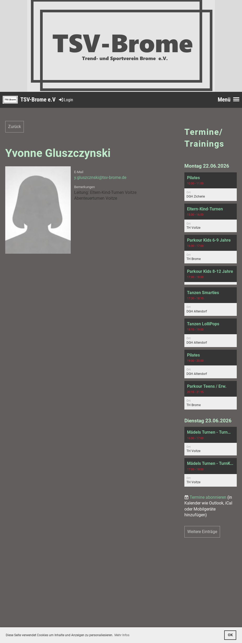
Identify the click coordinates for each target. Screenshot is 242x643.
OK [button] (230, 635)
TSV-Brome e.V (38, 99)
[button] (210, 186)
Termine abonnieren (208, 497)
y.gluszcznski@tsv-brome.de (100, 177)
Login (65, 99)
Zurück (14, 126)
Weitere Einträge (202, 531)
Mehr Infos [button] (121, 635)
